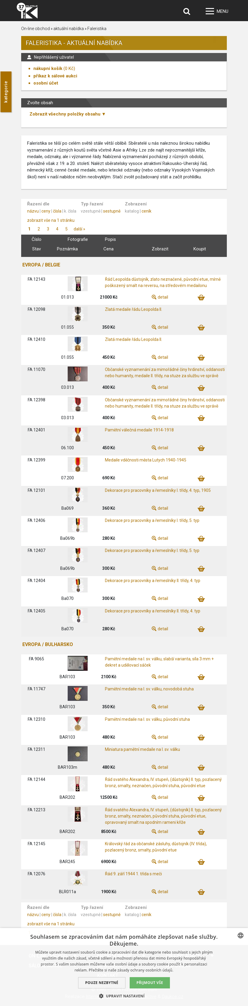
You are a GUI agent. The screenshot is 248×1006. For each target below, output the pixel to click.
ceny (45, 211)
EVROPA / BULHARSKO (47, 644)
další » (79, 229)
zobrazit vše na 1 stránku (51, 220)
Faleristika (96, 28)
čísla (57, 211)
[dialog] (124, 967)
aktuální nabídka (68, 28)
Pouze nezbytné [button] (101, 982)
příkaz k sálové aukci (55, 76)
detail (163, 297)
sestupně (111, 211)
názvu (33, 211)
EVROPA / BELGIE (41, 265)
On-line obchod (35, 28)
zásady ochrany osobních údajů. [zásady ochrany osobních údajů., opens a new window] (145, 970)
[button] (124, 996)
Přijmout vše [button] (150, 982)
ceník (146, 211)
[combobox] (241, 935)
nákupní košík (47, 68)
